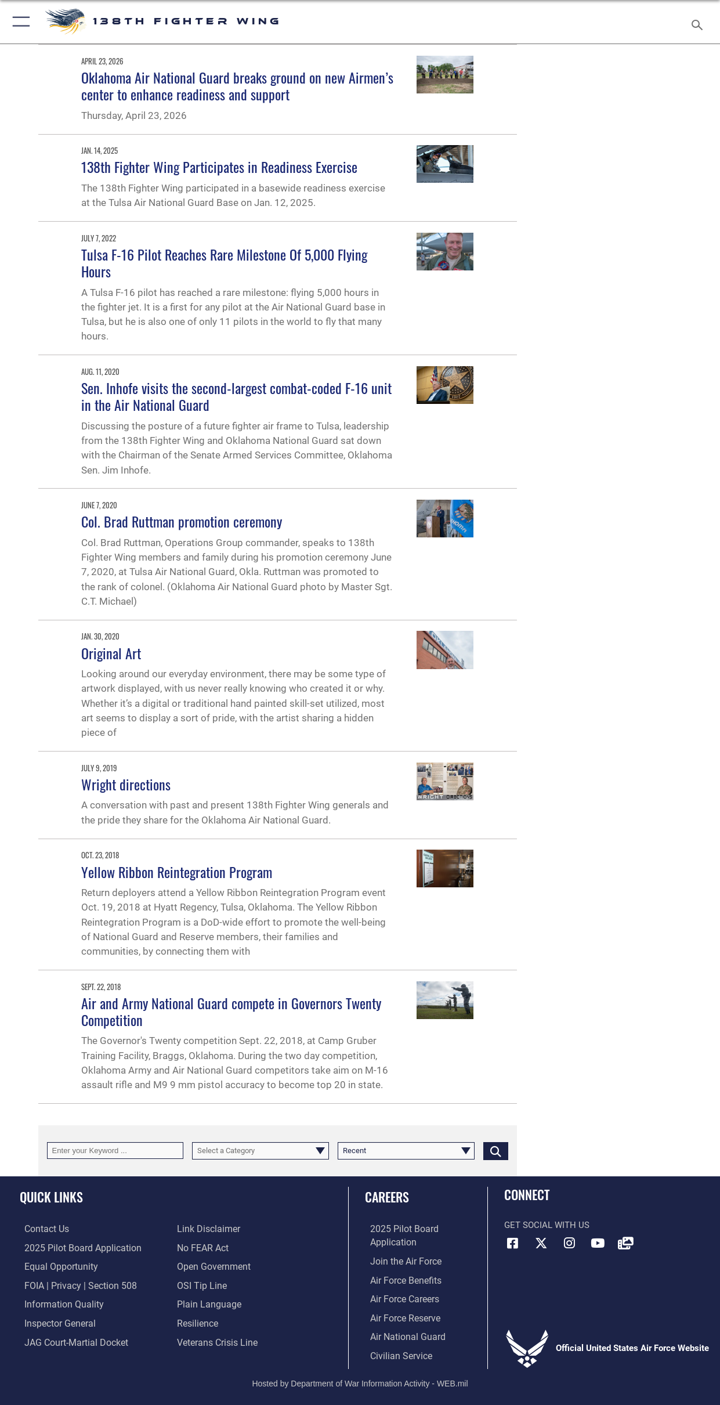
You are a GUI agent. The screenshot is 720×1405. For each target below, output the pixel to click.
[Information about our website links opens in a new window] (207, 1229)
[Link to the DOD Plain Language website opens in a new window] (206, 1303)
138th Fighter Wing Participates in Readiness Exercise (219, 166)
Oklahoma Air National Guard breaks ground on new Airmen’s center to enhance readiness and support (237, 85)
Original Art (111, 652)
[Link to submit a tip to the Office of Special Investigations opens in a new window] (200, 1284)
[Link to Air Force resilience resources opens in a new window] (197, 1321)
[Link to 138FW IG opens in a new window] (569, 1243)
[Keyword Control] (115, 1151)
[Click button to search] (495, 1151)
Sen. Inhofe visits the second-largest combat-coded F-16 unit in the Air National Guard (236, 396)
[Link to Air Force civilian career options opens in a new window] (394, 1353)
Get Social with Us (546, 1225)
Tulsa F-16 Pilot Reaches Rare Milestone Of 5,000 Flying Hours (224, 262)
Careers (387, 1196)
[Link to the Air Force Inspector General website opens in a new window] (54, 1321)
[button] (19, 22)
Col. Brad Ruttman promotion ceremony (181, 521)
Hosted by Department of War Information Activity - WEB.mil (360, 1379)
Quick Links (51, 1196)
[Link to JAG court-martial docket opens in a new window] (70, 1340)
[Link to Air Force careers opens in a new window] (399, 1297)
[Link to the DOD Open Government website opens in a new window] (211, 1265)
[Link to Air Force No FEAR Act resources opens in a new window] (202, 1248)
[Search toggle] (700, 21)
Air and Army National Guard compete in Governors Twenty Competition (231, 1011)
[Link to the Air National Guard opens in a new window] (400, 1334)
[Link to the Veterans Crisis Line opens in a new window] (216, 1340)
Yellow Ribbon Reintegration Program (176, 871)
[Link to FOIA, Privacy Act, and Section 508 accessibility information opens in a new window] (73, 1284)
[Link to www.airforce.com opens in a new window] (399, 1260)
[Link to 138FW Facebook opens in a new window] (513, 1243)
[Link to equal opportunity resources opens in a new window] (54, 1265)
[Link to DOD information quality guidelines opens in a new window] (57, 1303)
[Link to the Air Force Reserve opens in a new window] (399, 1315)
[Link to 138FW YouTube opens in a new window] (597, 1243)
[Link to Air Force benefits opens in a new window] (399, 1279)
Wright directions (126, 784)
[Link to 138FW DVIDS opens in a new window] (626, 1243)
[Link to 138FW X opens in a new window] (541, 1243)
